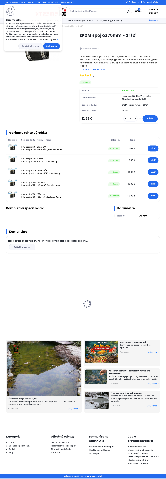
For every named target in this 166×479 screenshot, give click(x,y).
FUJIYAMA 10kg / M (17, 308)
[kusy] (129, 119)
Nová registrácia (150, 2)
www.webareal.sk (93, 476)
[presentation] (8, 300)
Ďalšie (152, 20)
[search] (111, 12)
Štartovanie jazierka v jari (22, 399)
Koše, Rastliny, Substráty (109, 20)
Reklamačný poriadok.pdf (63, 446)
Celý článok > (74, 409)
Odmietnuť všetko (30, 46)
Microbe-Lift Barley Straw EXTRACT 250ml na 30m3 (137, 304)
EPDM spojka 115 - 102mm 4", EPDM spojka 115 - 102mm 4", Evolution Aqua (40, 184)
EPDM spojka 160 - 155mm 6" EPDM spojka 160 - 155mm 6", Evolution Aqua (40, 196)
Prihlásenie (134, 2)
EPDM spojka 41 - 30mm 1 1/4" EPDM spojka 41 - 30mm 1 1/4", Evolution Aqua (41, 172)
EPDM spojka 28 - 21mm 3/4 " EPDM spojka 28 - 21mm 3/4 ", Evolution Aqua (41, 148)
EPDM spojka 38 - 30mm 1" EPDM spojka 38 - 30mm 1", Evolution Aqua (39, 160)
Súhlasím (51, 46)
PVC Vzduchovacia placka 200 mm (101, 304)
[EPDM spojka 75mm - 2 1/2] (39, 53)
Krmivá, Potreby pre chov (78, 20)
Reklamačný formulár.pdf (101, 447)
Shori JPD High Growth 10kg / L (62, 303)
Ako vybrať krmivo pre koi (133, 342)
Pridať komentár (22, 247)
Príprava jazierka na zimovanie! (126, 393)
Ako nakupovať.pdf (60, 443)
